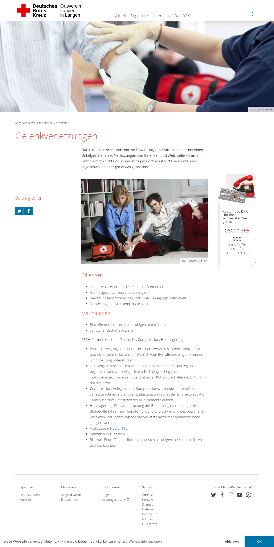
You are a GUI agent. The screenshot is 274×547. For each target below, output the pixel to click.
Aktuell (120, 15)
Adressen (148, 495)
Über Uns (161, 15)
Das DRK (182, 15)
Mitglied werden (72, 495)
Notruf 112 (119, 428)
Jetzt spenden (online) (30, 497)
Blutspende (69, 500)
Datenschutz (151, 509)
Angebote (139, 15)
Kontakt (147, 500)
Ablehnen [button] (232, 541)
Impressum (150, 514)
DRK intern (150, 524)
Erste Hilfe (35, 123)
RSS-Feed (148, 519)
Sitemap (148, 504)
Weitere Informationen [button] (145, 541)
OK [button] (259, 541)
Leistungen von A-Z (115, 500)
